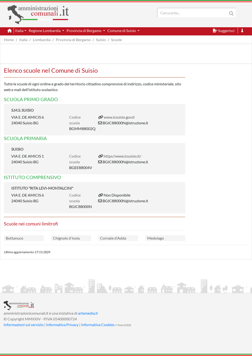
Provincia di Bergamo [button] (84, 30)
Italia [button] (19, 30)
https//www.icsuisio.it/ (122, 156)
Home (9, 39)
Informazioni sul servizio (24, 324)
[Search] (193, 12)
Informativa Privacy (62, 324)
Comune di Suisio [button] (122, 30)
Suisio (101, 39)
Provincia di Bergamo (73, 39)
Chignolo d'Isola (66, 238)
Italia (23, 39)
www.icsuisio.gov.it (119, 117)
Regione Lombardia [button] (45, 30)
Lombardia (41, 39)
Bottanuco (14, 238)
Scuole (116, 39)
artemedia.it (88, 313)
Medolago (155, 238)
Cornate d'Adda (113, 238)
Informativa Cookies (98, 324)
